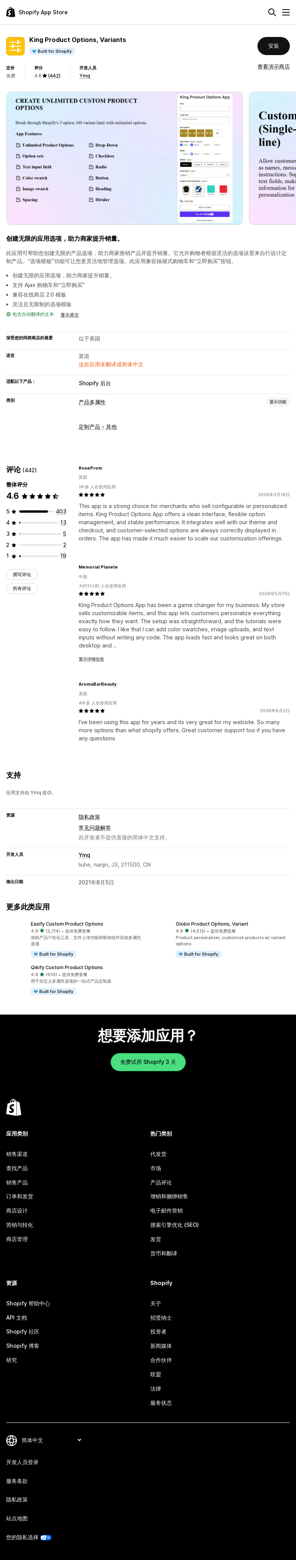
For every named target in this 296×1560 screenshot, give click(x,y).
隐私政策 (89, 817)
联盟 (155, 1374)
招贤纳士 (161, 1317)
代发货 (158, 1154)
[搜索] (272, 12)
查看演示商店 (273, 66)
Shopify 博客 (22, 1345)
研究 (11, 1360)
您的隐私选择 (22, 1537)
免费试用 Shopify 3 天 (148, 1061)
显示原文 (70, 315)
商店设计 (17, 1210)
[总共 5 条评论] (64, 533)
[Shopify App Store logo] (37, 12)
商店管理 (17, 1239)
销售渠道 (17, 1154)
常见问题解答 (95, 827)
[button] (75, 939)
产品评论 (161, 1182)
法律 (155, 1388)
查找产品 (17, 1168)
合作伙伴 (161, 1360)
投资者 (158, 1331)
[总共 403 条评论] (61, 511)
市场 (155, 1168)
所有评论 (22, 588)
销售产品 (17, 1182)
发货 (155, 1239)
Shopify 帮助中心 (28, 1303)
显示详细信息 (91, 659)
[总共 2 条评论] (64, 545)
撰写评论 (22, 574)
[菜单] (286, 12)
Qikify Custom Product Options (67, 967)
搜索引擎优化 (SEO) (174, 1224)
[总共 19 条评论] (63, 555)
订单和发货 (19, 1196)
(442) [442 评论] (54, 76)
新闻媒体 (161, 1345)
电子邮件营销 (166, 1210)
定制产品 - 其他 (98, 426)
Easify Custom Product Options (67, 924)
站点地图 (17, 1518)
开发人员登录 (22, 1462)
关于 (155, 1303)
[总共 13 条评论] (63, 522)
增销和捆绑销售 (169, 1196)
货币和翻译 (163, 1253)
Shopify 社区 (22, 1331)
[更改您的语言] (51, 1440)
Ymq (84, 76)
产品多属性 (92, 402)
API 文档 (16, 1317)
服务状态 (161, 1402)
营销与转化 (19, 1224)
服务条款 (17, 1481)
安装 (273, 45)
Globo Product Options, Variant (212, 924)
